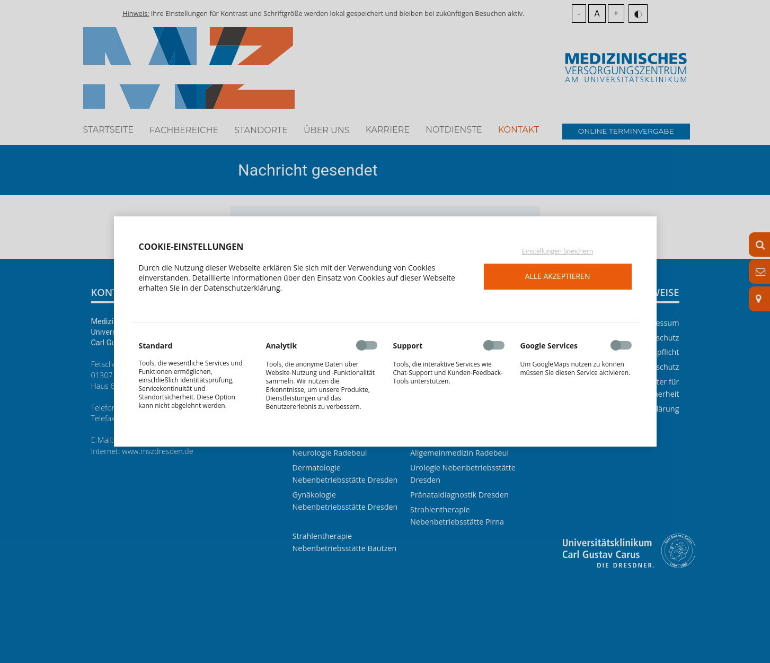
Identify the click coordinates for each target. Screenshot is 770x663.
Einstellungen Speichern (557, 251)
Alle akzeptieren (557, 276)
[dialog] (385, 331)
